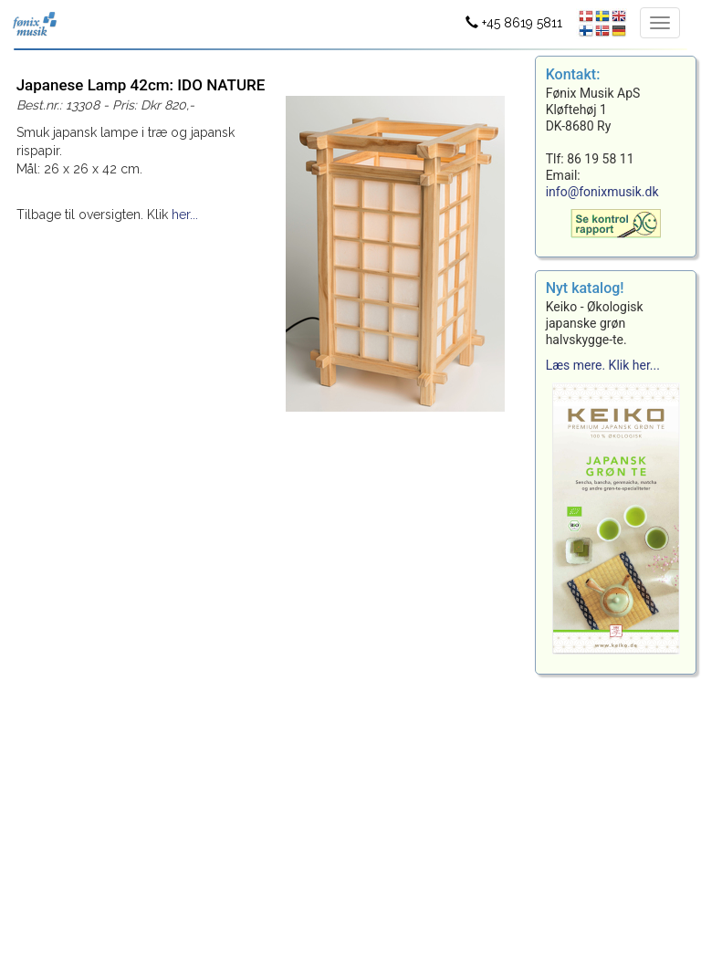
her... (185, 214)
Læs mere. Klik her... (603, 365)
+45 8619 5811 (514, 23)
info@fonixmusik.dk (602, 191)
